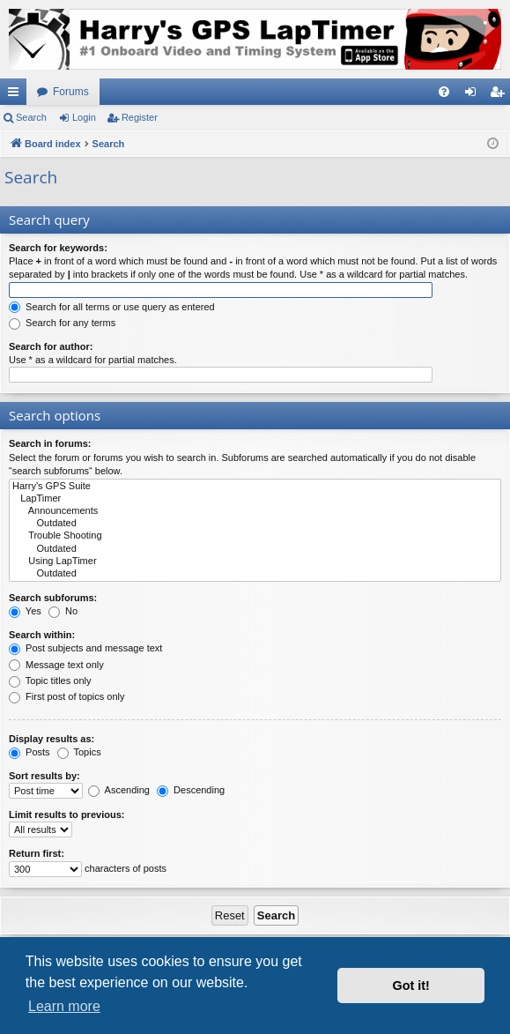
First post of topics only (67, 696)
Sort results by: (44, 775)
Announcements (255, 511)
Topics (79, 752)
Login (84, 117)
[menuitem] (444, 91)
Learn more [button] (64, 1006)
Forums (71, 92)
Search (31, 117)
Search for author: (50, 346)
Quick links (16, 95)
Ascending (119, 790)
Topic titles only (50, 680)
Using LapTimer (255, 561)
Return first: (36, 853)
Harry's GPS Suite (255, 486)
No (63, 611)
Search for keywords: (58, 247)
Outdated (255, 523)
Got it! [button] (411, 985)
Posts (29, 752)
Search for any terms (62, 322)
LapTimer (255, 499)
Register (140, 117)
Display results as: (51, 738)
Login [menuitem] (474, 95)
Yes (25, 611)
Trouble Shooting (255, 536)
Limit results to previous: (66, 814)
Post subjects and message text (85, 648)
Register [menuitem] (501, 95)
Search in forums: (50, 443)
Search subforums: (53, 597)
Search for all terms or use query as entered (112, 306)
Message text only (56, 664)
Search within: (42, 634)
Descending (191, 790)
